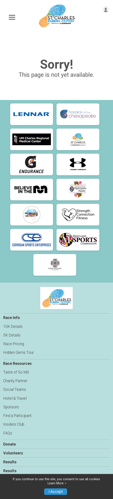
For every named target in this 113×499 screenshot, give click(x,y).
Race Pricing (13, 344)
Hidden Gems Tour (18, 352)
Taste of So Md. (16, 372)
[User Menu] (106, 9)
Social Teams (14, 389)
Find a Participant (17, 416)
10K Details (13, 326)
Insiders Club (13, 424)
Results (9, 462)
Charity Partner (15, 381)
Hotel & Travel (15, 398)
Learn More (56, 483)
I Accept (55, 491)
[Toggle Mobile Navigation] (12, 17)
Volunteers (13, 453)
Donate (9, 444)
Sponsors (11, 407)
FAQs (7, 433)
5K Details (11, 335)
